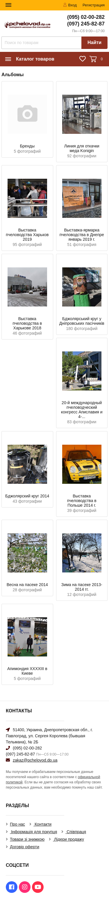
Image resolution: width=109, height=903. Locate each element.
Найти (94, 42)
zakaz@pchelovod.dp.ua (35, 760)
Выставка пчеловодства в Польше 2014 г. (82, 501)
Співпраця (75, 831)
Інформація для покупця (33, 831)
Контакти (42, 824)
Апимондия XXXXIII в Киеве (27, 671)
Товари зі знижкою (27, 839)
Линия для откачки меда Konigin (81, 148)
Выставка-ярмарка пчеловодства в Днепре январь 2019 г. (82, 235)
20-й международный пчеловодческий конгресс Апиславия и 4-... (82, 409)
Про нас (17, 824)
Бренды (27, 146)
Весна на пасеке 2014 (27, 584)
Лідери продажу (68, 839)
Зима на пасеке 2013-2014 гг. (81, 587)
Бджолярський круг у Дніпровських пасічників (81, 321)
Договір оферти (24, 846)
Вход (70, 5)
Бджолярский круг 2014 (27, 496)
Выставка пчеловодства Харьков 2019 (27, 235)
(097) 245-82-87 (86, 24)
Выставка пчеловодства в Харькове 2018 (27, 323)
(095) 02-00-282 (86, 17)
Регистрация (94, 5)
